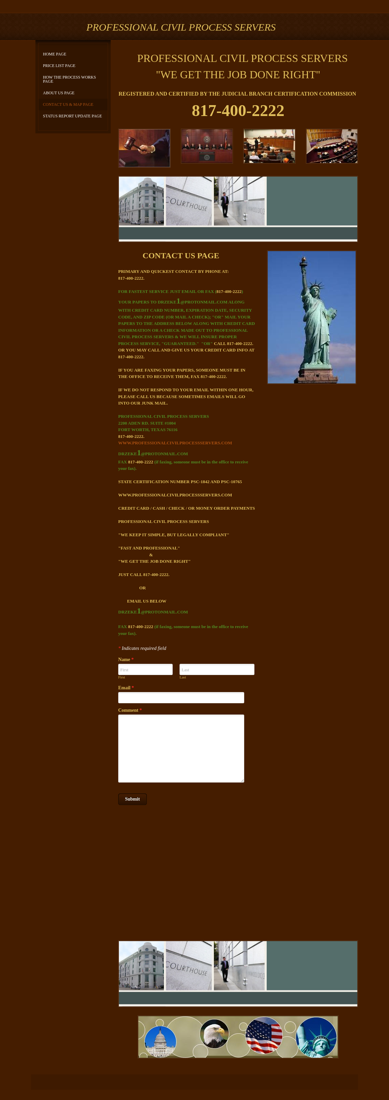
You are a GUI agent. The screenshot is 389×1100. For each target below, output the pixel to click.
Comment (130, 710)
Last (183, 677)
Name (126, 659)
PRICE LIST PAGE (59, 65)
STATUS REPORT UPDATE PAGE (72, 116)
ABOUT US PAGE (59, 93)
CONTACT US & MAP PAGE (68, 104)
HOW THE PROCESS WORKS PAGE (69, 79)
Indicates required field (142, 648)
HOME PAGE (54, 54)
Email (126, 687)
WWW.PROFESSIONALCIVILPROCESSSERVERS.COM (175, 442)
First (121, 677)
